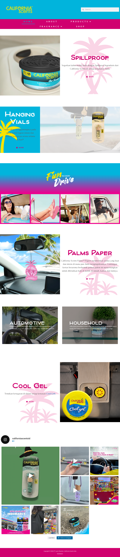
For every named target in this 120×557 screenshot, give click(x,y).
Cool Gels (50, 393)
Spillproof (90, 57)
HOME (28, 21)
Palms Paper (90, 252)
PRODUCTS (81, 22)
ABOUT (52, 21)
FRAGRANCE (51, 26)
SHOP (80, 26)
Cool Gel (30, 385)
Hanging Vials (20, 117)
